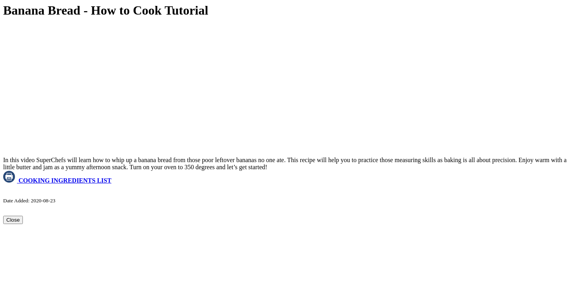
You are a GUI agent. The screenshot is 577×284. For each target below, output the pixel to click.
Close (13, 220)
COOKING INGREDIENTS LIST (57, 180)
